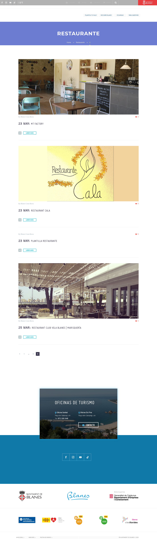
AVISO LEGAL (19, 537)
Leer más (30, 133)
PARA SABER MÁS (134, 15)
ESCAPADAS (120, 15)
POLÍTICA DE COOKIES (45, 537)
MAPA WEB (31, 537)
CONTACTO (88, 425)
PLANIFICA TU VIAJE (91, 15)
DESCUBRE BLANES (106, 15)
